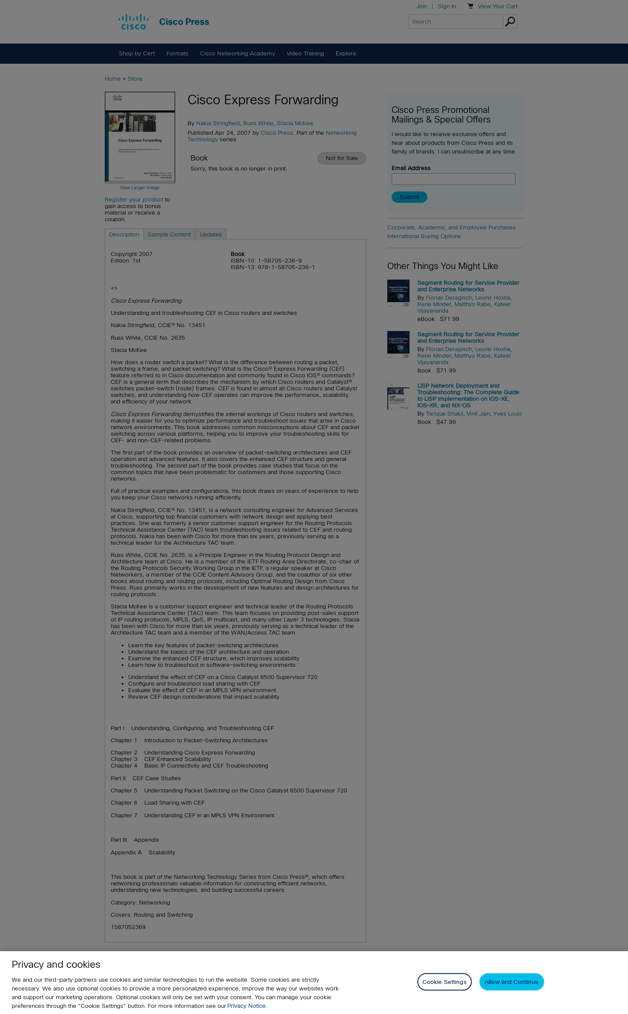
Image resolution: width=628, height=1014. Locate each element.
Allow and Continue (512, 982)
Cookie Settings (445, 982)
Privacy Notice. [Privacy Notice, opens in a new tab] (247, 1006)
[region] (314, 982)
